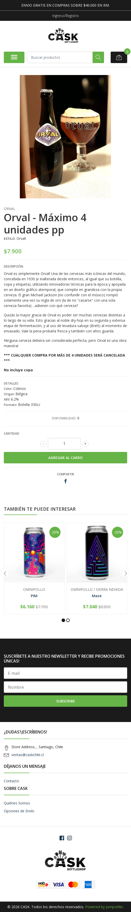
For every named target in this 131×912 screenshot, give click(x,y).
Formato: (11, 405)
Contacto (11, 780)
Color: (8, 389)
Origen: (10, 394)
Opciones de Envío (19, 810)
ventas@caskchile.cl (27, 754)
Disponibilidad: (64, 418)
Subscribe (65, 701)
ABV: (7, 399)
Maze (97, 595)
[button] (63, 620)
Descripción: (14, 266)
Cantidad (11, 433)
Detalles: (11, 383)
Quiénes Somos (17, 803)
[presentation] (5, 573)
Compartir (65, 474)
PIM (34, 595)
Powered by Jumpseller (104, 906)
